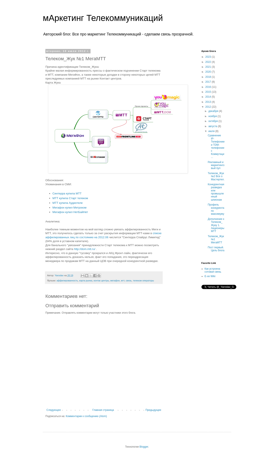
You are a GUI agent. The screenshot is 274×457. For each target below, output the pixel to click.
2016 (208, 86)
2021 (208, 66)
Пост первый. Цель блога (216, 249)
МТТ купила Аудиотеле (67, 202)
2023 (208, 56)
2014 (208, 96)
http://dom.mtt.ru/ (84, 249)
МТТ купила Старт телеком (70, 198)
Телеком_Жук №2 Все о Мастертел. (216, 176)
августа (213, 126)
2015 (208, 91)
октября (213, 121)
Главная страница (103, 410)
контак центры (101, 280)
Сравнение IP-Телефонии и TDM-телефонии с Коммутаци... (216, 146)
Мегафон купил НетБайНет (70, 212)
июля (211, 131)
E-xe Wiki (210, 276)
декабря (213, 111)
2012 (208, 106)
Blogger (143, 446)
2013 (208, 101)
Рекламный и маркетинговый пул (216, 165)
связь (128, 280)
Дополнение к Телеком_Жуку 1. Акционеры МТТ (216, 225)
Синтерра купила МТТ (67, 193)
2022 (208, 61)
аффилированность (67, 280)
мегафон (115, 280)
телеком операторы (143, 280)
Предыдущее (153, 410)
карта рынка (85, 280)
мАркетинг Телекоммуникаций (103, 18)
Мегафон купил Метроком (69, 207)
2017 (208, 81)
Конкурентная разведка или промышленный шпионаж (216, 192)
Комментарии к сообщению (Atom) (86, 416)
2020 (208, 71)
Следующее (53, 410)
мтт (122, 280)
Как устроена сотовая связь (213, 270)
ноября (212, 116)
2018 (208, 76)
